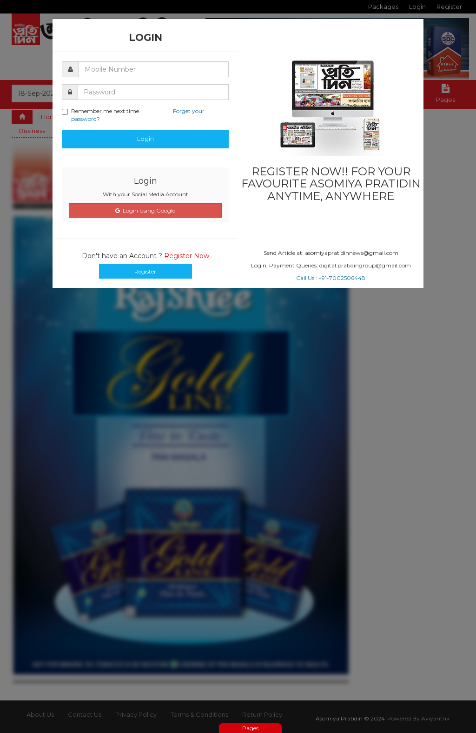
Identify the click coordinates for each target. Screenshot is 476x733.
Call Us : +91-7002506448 (330, 277)
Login (145, 138)
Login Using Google (145, 210)
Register (145, 271)
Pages (250, 728)
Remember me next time (133, 114)
